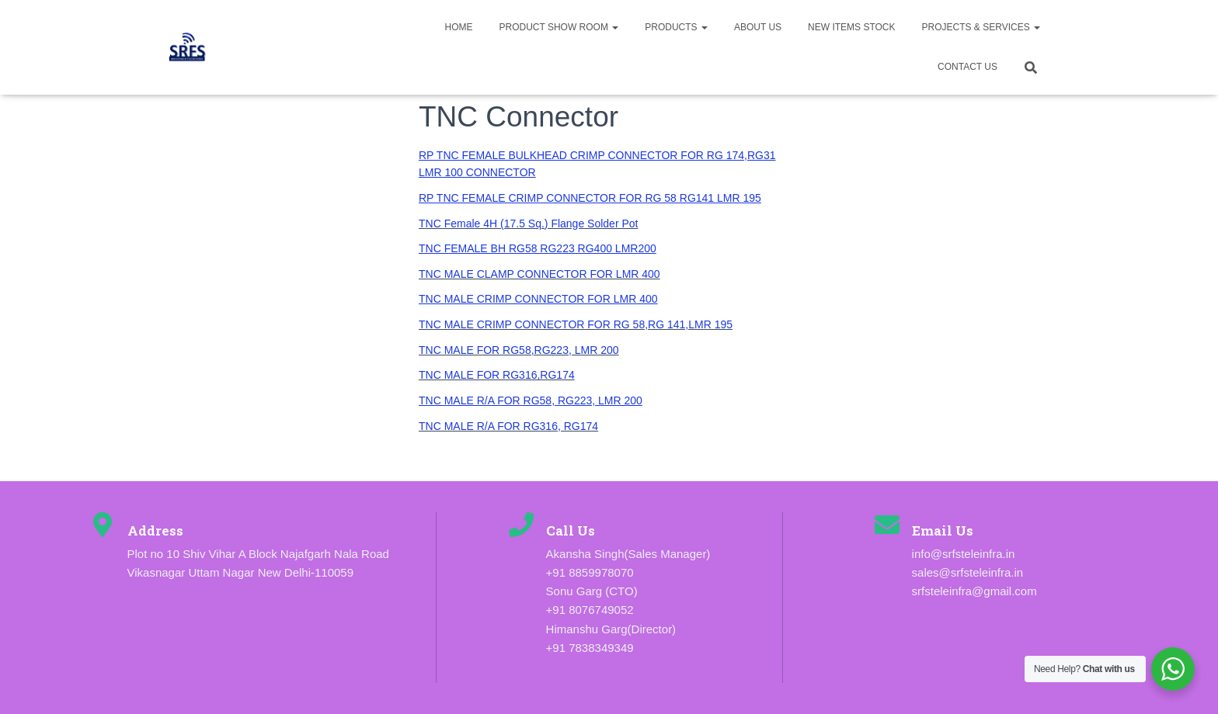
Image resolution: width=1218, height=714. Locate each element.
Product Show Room (558, 27)
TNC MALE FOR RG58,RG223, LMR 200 (519, 350)
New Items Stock (851, 27)
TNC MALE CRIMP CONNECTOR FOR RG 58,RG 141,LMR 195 (576, 324)
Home (458, 27)
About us (757, 27)
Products (676, 27)
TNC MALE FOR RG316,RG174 (497, 375)
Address (155, 530)
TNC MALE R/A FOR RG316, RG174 (508, 426)
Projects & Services (981, 27)
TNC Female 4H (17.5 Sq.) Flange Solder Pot (528, 223)
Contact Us (967, 66)
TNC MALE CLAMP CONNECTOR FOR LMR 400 (539, 274)
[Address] (102, 524)
